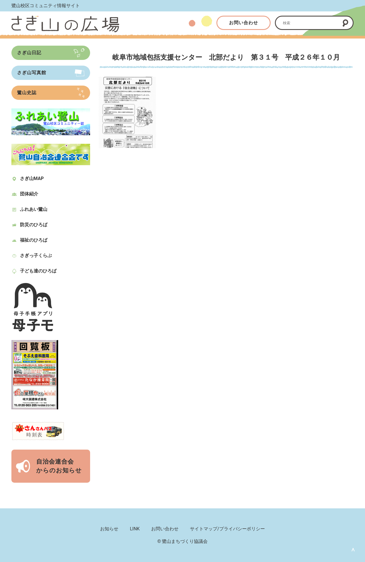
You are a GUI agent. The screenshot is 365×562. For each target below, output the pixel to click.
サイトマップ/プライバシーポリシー (227, 528)
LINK (134, 528)
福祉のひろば (33, 240)
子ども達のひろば (38, 271)
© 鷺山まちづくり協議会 (182, 541)
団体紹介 (29, 194)
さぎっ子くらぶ (36, 255)
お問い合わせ (243, 22)
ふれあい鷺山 (33, 209)
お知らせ (109, 528)
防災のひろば (33, 224)
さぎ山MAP (32, 178)
